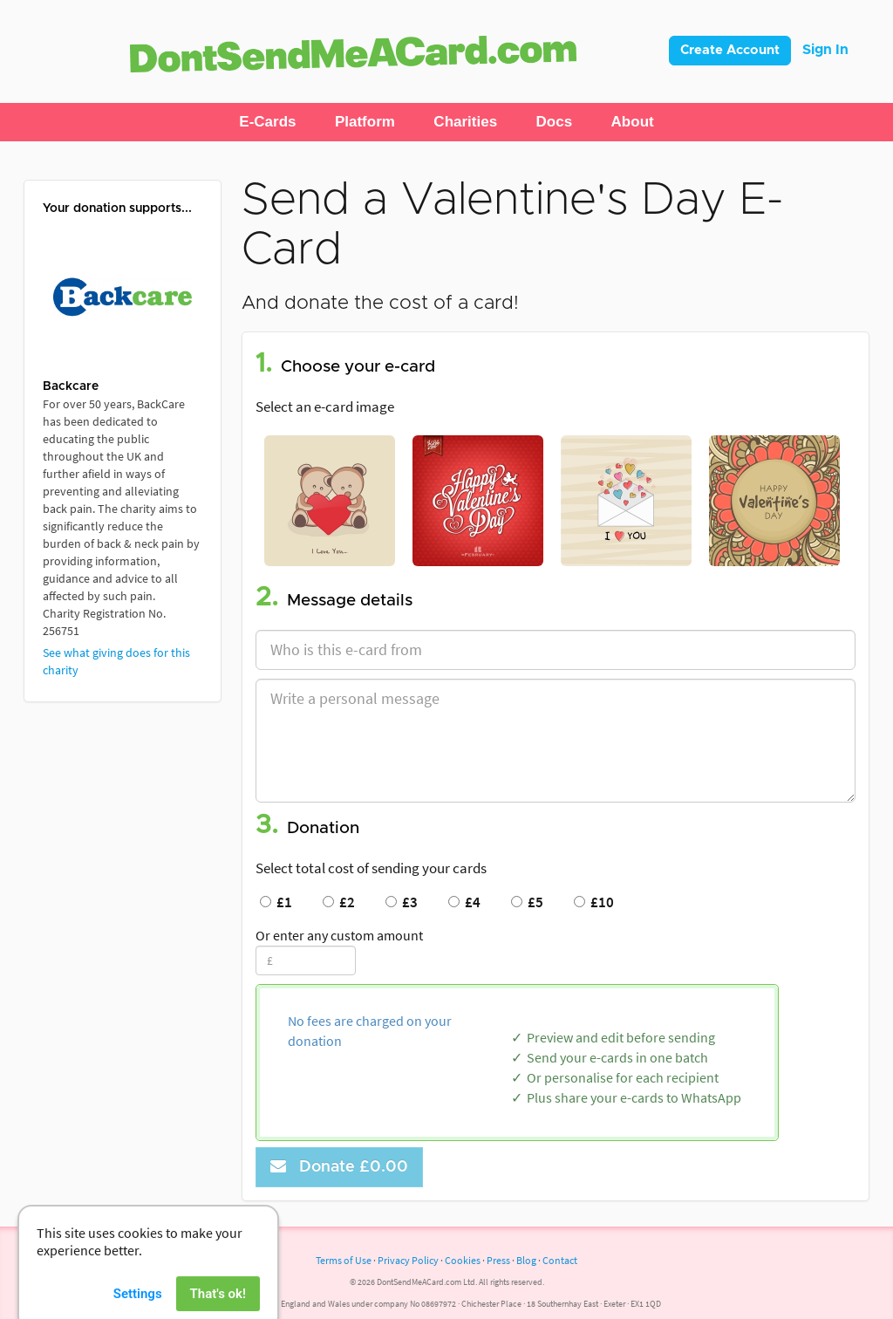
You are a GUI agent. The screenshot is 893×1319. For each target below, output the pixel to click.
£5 (527, 902)
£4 (464, 902)
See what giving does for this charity (116, 661)
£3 (401, 902)
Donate (339, 1166)
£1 (276, 902)
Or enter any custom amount (339, 935)
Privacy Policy (408, 1260)
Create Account (730, 50)
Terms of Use (344, 1260)
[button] (267, 122)
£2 (339, 902)
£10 (594, 902)
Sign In (825, 50)
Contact (559, 1260)
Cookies (463, 1260)
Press (498, 1260)
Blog (526, 1260)
